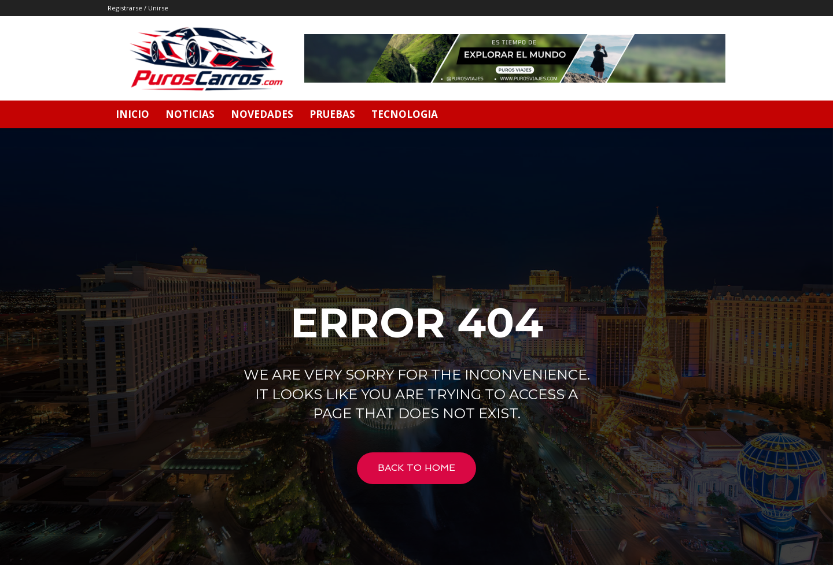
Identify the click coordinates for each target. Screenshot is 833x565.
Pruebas (332, 114)
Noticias (190, 114)
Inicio (132, 114)
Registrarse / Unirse (138, 7)
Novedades (262, 114)
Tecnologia (404, 114)
